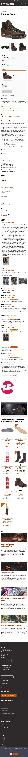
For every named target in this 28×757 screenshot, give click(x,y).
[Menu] (1, 4)
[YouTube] (8, 690)
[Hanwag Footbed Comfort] (7, 437)
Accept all (15, 753)
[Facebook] (2, 690)
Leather (3, 192)
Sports (3, 8)
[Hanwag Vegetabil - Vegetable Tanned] (21, 437)
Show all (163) (4, 375)
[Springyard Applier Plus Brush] (7, 515)
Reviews (6, 0)
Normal (2, 182)
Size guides (4, 741)
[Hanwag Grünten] (21, 489)
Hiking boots (23, 8)
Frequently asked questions (7, 677)
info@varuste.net (5, 669)
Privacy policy (4, 730)
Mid (2, 198)
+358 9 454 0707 (7, 667)
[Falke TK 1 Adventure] (21, 463)
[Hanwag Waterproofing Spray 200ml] (7, 489)
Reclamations (4, 707)
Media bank (4, 744)
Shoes (17, 8)
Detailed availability (5, 106)
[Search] (19, 4)
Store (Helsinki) (8, 110)
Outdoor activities (10, 8)
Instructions (4, 710)
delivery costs (18, 58)
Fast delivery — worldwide (20, 0)
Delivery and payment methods (8, 713)
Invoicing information (6, 683)
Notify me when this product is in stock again (11, 108)
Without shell (4, 11)
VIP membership (5, 727)
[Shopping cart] (23, 4)
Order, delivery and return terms (8, 716)
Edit (11, 753)
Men (2, 176)
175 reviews (17, 116)
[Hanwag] (7, 390)
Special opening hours (6, 660)
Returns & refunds (5, 703)
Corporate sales (5, 680)
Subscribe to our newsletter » (8, 695)
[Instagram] (5, 690)
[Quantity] (4, 65)
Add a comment (12, 375)
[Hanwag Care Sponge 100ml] (7, 463)
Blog (3, 738)
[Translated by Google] (5, 299)
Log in (3, 724)
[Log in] (21, 4)
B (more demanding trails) (7, 187)
